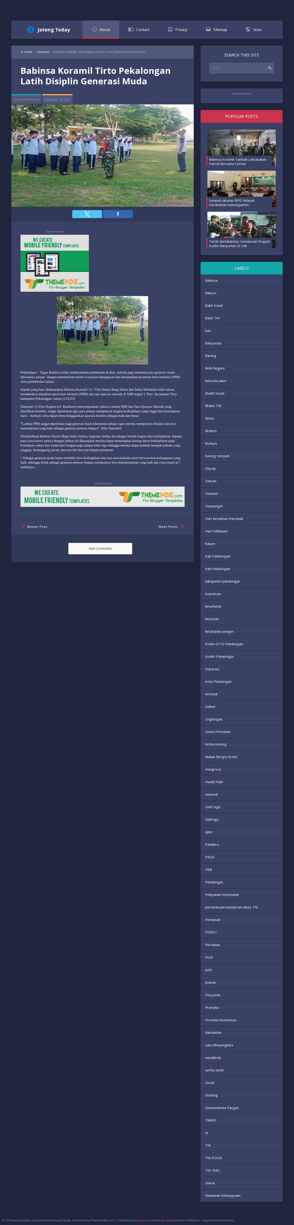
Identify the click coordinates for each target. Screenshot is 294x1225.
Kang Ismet (142, 1220)
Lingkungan (213, 719)
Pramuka (212, 1007)
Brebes (211, 430)
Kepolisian (213, 593)
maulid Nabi (214, 781)
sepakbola (213, 1057)
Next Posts (172, 527)
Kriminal (211, 694)
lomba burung (216, 744)
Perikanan (212, 919)
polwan (210, 982)
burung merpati (217, 456)
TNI (208, 1145)
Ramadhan (213, 1032)
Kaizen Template (188, 1220)
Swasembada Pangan (222, 1107)
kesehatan (213, 606)
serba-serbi (214, 1070)
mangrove (213, 769)
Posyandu (213, 995)
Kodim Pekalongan (219, 656)
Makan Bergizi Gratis (221, 756)
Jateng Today (54, 29)
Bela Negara (214, 368)
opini (208, 832)
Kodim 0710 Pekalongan (224, 644)
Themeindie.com (102, 1220)
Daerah (211, 481)
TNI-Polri (212, 1170)
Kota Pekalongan (218, 681)
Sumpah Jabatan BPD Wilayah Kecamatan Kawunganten (232, 202)
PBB (208, 869)
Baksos (211, 293)
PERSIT (211, 932)
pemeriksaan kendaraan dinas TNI (231, 907)
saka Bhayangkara (219, 1045)
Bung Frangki (62, 1220)
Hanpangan (214, 506)
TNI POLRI (213, 1157)
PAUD (209, 857)
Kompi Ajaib (165, 1220)
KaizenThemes (224, 1220)
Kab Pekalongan (217, 556)
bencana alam (215, 380)
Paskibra (212, 844)
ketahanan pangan (219, 631)
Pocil (208, 957)
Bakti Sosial (214, 305)
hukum (210, 543)
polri (208, 969)
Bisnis (209, 418)
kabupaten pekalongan (222, 581)
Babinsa (211, 280)
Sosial (209, 1082)
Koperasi (212, 669)
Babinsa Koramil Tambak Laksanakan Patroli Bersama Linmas (237, 161)
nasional (211, 794)
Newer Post (33, 527)
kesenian (212, 618)
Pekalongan (214, 882)
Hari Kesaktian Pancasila (224, 518)
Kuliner (210, 706)
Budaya (211, 443)
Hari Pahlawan (216, 531)
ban (208, 330)
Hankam (211, 493)
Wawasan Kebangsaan (222, 1195)
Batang (210, 355)
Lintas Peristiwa (217, 731)
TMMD (210, 1120)
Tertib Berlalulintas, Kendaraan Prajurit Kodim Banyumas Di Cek (239, 243)
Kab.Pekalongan (217, 568)
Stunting (211, 1095)
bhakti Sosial (214, 393)
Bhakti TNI (213, 405)
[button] (87, 214)
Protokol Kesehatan (220, 1020)
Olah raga (212, 807)
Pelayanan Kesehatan (222, 894)
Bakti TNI (212, 318)
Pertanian (212, 944)
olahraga (212, 819)
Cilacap (210, 468)
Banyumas (213, 343)
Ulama (210, 1183)
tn (206, 1132)
